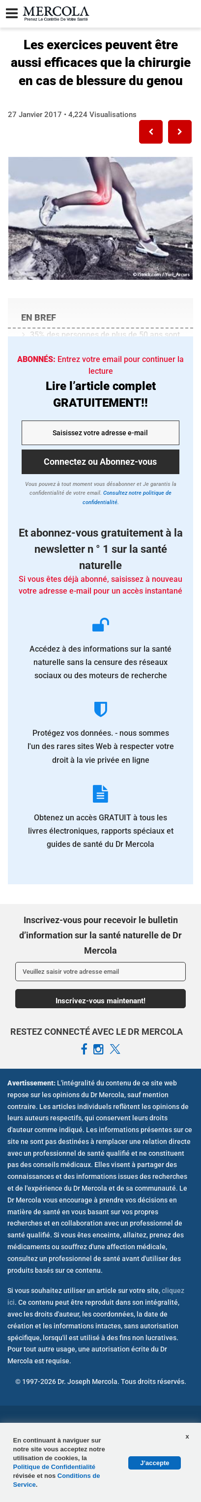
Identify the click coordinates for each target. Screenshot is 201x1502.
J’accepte (154, 1463)
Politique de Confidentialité (54, 1467)
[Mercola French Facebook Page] (84, 1049)
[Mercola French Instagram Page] (98, 1049)
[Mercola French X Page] (115, 1049)
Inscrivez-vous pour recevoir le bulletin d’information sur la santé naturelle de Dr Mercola (100, 935)
